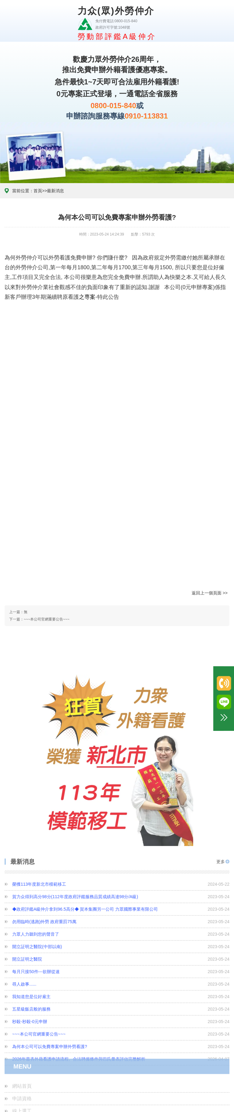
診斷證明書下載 (29, 1055)
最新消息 (55, 42)
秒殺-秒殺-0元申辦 (120, 962)
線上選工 (22, 1018)
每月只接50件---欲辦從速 (120, 912)
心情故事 (22, 1043)
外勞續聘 (22, 1030)
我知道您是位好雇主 (120, 937)
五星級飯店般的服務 (120, 949)
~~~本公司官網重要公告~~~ (46, 479)
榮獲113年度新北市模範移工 (120, 824)
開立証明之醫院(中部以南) (120, 887)
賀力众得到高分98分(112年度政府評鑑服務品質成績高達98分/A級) (120, 837)
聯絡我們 (22, 1093)
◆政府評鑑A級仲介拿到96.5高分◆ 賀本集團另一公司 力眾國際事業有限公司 (120, 849)
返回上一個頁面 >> (210, 447)
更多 (220, 800)
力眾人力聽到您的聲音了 (120, 874)
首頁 (38, 42)
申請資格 (22, 1005)
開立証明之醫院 (120, 899)
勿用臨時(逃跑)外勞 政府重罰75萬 (120, 862)
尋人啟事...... (120, 924)
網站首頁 (22, 993)
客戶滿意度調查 (29, 1068)
